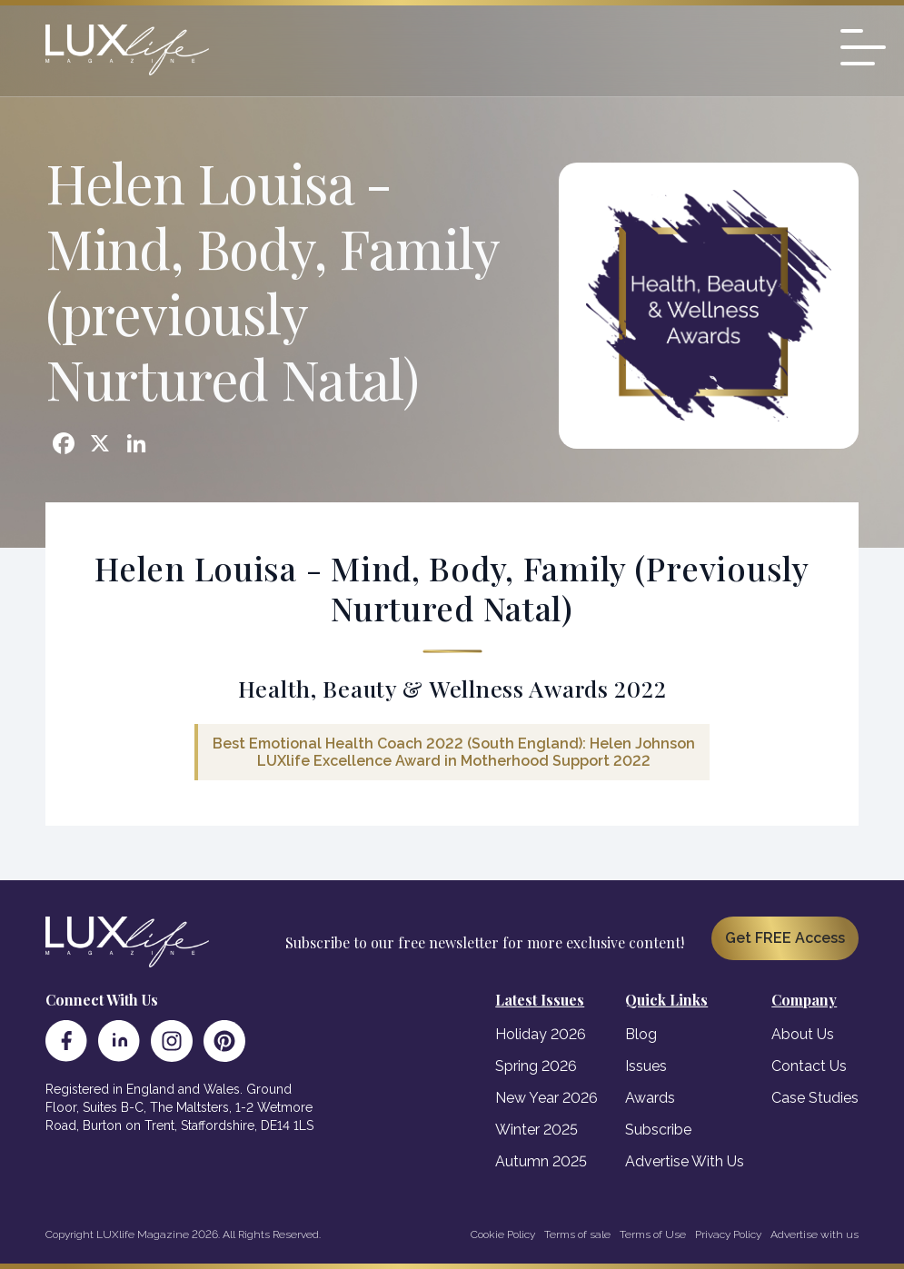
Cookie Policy (503, 1234)
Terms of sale (577, 1234)
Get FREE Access (785, 938)
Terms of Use (653, 1234)
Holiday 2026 (540, 1034)
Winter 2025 (536, 1129)
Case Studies (815, 1097)
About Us (802, 1034)
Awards (650, 1097)
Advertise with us (814, 1234)
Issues (646, 1066)
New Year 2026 (546, 1097)
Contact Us (809, 1066)
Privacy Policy (728, 1234)
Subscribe (658, 1129)
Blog (641, 1034)
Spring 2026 (536, 1066)
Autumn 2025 (541, 1161)
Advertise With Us (684, 1161)
